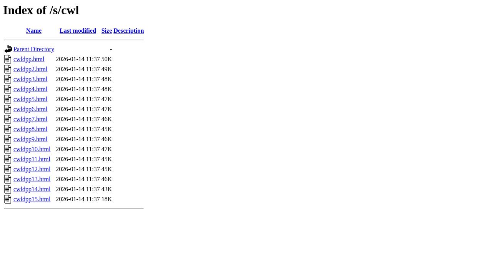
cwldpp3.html (30, 79)
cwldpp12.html (31, 169)
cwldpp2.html (30, 69)
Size (106, 30)
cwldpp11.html (31, 159)
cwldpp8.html (30, 129)
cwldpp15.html (31, 199)
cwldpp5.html (30, 99)
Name (34, 30)
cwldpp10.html (31, 149)
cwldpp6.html (30, 109)
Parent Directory (33, 49)
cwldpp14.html (31, 189)
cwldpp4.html (30, 89)
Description (128, 30)
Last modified (78, 30)
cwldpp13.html (31, 179)
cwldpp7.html (30, 119)
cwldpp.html (28, 59)
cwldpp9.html (30, 139)
